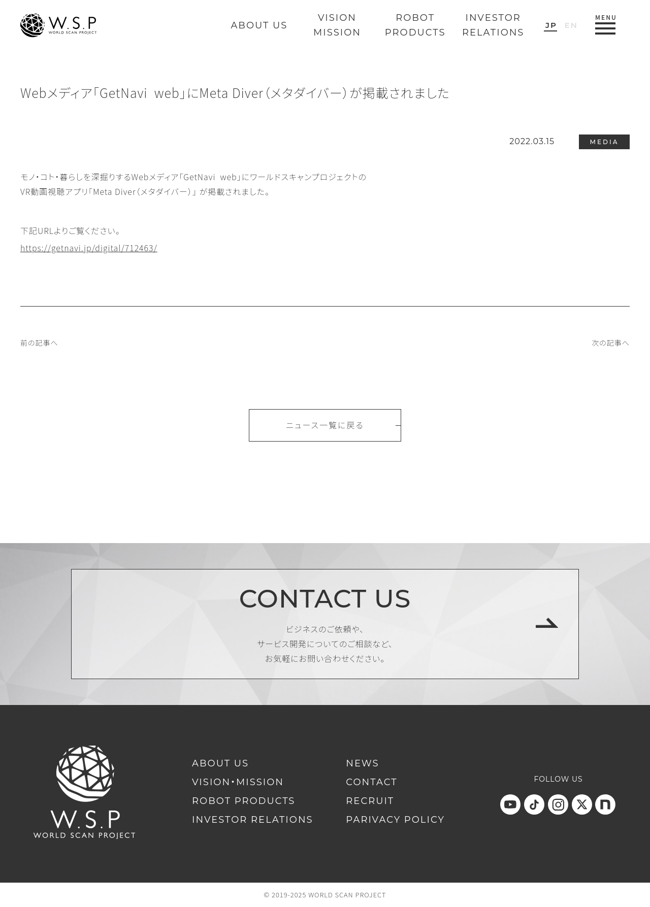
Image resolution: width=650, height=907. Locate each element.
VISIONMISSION (337, 25)
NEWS (362, 763)
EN (571, 25)
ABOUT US (259, 25)
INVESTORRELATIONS (493, 25)
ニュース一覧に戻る (325, 425)
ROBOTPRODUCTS (415, 25)
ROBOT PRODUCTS (243, 801)
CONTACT (371, 782)
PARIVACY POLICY (395, 819)
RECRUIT (370, 801)
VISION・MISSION (238, 782)
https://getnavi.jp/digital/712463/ (88, 248)
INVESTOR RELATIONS (252, 819)
